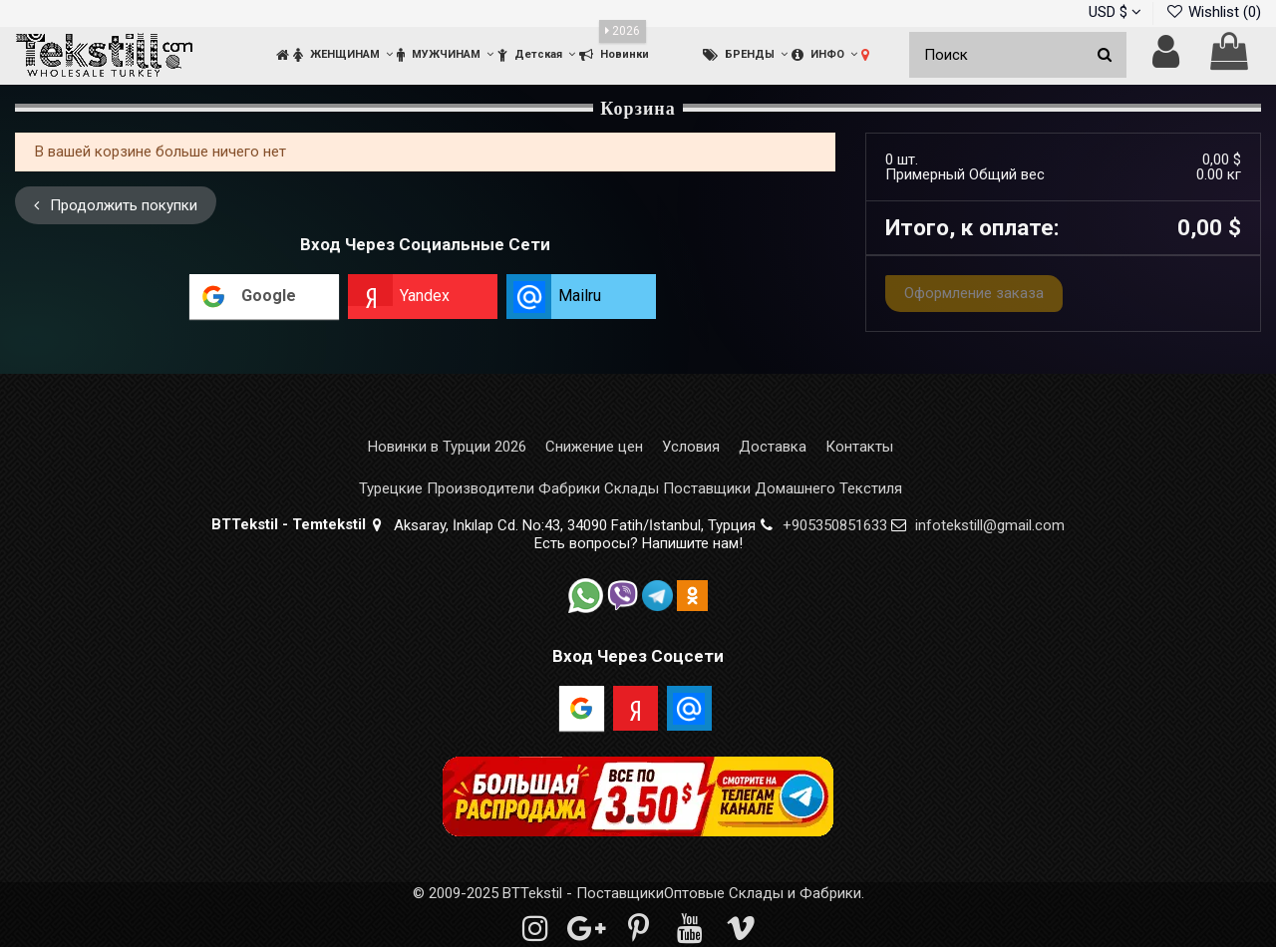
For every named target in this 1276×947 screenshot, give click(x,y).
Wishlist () (1213, 12)
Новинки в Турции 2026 (447, 447)
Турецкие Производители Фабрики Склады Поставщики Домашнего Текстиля (630, 488)
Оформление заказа (974, 293)
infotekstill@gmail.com (990, 525)
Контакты (859, 447)
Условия (691, 447)
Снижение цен (594, 447)
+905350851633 (835, 525)
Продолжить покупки (116, 205)
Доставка (772, 447)
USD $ (1115, 12)
